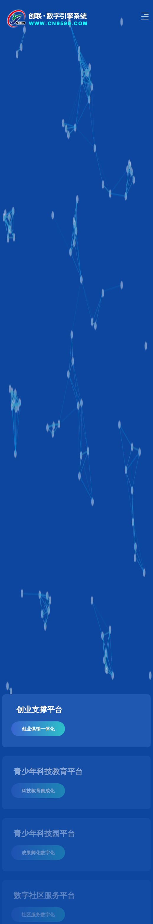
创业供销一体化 (38, 728)
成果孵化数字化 (38, 852)
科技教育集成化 (38, 790)
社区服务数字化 (38, 914)
